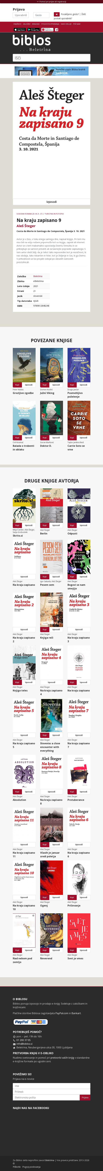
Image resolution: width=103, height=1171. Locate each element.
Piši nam (76, 24)
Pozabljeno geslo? (70, 14)
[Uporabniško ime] (21, 15)
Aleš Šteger (26, 225)
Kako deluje (66, 24)
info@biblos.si (24, 1043)
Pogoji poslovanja (31, 1166)
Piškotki (17, 1166)
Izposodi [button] (51, 202)
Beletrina (37, 276)
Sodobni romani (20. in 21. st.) (30, 214)
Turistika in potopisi (54, 214)
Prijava (85, 1097)
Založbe (26, 24)
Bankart (76, 1013)
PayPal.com (61, 1013)
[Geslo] (41, 15)
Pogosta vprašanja (50, 24)
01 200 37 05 (23, 1040)
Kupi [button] (17, 385)
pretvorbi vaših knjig (62, 1057)
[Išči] (51, 58)
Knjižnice (17, 24)
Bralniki (36, 24)
